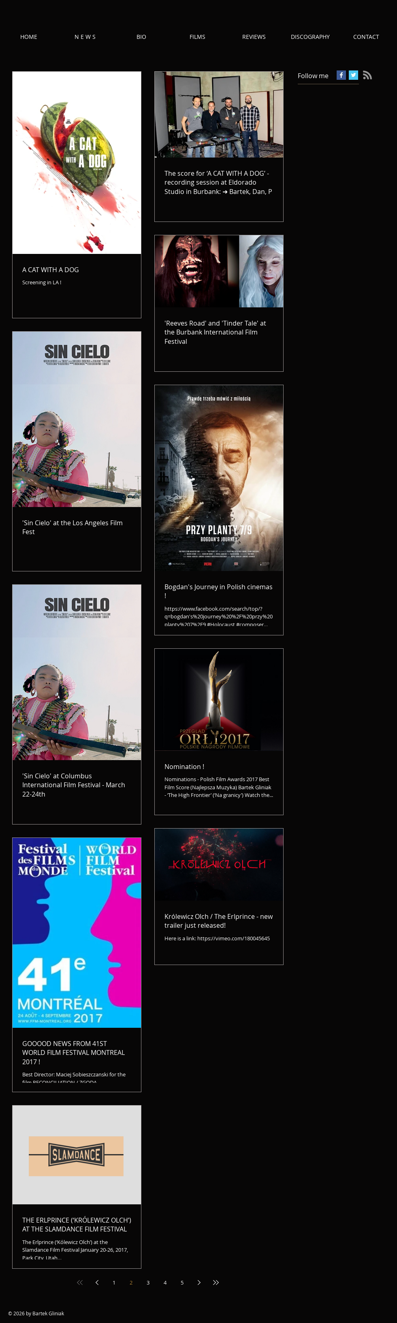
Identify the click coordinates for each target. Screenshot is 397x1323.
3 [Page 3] (148, 1282)
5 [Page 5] (182, 1282)
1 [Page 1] (114, 1282)
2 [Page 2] (131, 1282)
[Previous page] (97, 1282)
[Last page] (216, 1282)
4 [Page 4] (165, 1282)
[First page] (80, 1282)
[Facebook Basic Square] (341, 75)
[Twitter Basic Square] (353, 75)
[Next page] (199, 1282)
